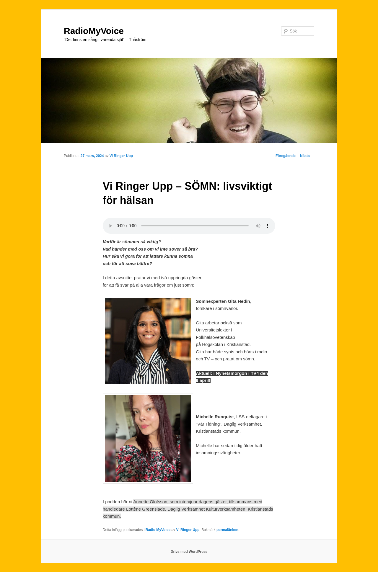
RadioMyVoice (94, 31)
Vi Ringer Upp (121, 156)
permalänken (227, 530)
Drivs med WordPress (189, 552)
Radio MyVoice (158, 530)
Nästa (307, 156)
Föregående (283, 156)
